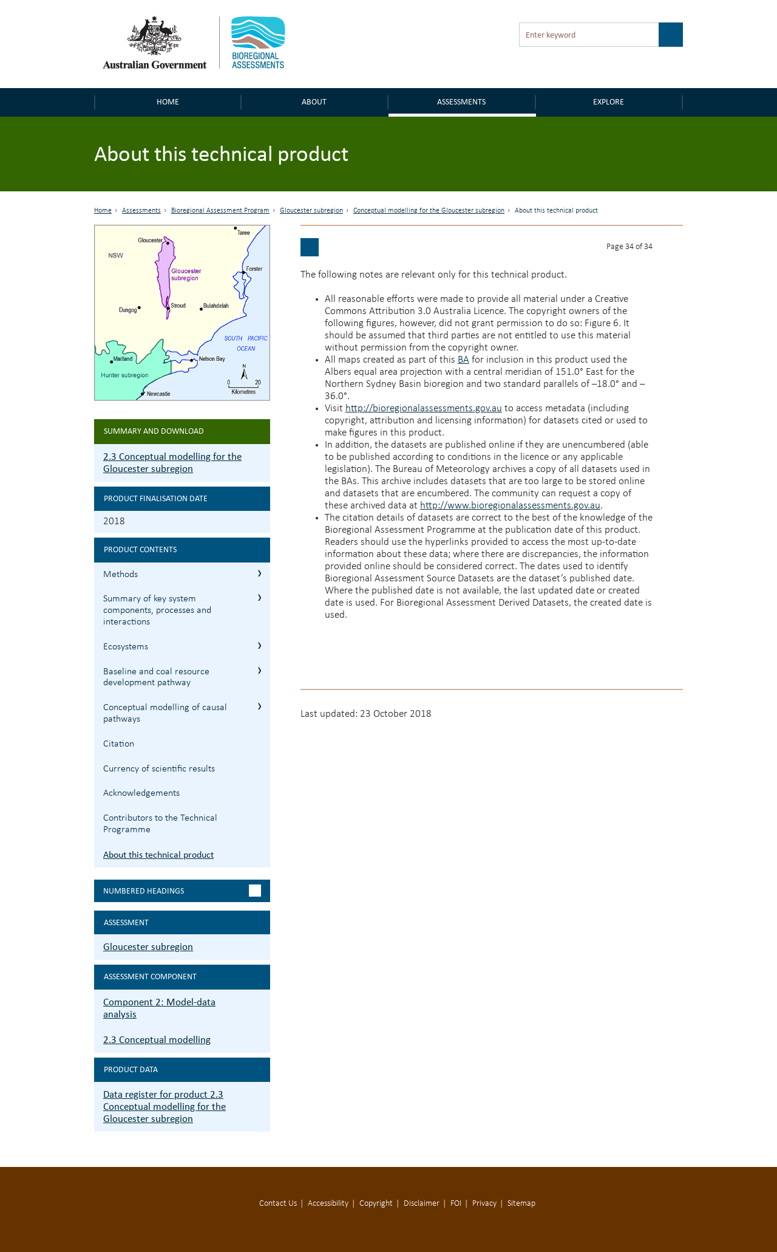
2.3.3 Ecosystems (259, 645)
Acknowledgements (141, 793)
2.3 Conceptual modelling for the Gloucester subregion (172, 462)
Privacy (484, 1203)
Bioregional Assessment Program (220, 210)
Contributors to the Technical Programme (160, 824)
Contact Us (278, 1203)
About (314, 102)
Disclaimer (421, 1203)
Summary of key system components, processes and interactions (157, 610)
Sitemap (521, 1203)
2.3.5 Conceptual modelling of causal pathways (259, 706)
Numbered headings (143, 891)
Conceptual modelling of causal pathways (165, 713)
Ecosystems (125, 647)
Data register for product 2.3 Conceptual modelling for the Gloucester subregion (164, 1106)
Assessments (461, 102)
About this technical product (158, 854)
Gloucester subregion (311, 210)
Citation (118, 744)
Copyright (376, 1203)
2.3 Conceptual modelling (157, 1039)
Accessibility (328, 1203)
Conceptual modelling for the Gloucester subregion (428, 210)
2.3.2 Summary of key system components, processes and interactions (259, 597)
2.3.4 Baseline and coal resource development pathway (259, 670)
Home (168, 102)
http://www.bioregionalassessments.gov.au (510, 506)
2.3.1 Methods (259, 573)
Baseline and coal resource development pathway (156, 677)
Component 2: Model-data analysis (159, 1008)
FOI (455, 1203)
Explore (608, 102)
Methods (120, 575)
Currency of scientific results (159, 769)
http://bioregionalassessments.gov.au (423, 408)
